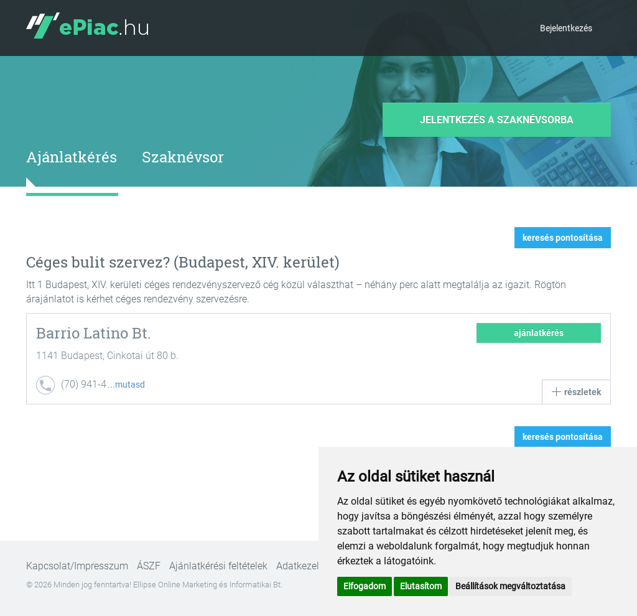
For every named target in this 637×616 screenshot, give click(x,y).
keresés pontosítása (563, 238)
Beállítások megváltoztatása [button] (510, 586)
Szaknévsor (183, 157)
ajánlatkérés (539, 333)
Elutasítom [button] (421, 586)
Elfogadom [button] (364, 586)
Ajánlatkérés (71, 157)
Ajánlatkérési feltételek (218, 566)
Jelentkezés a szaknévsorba (497, 120)
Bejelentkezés (566, 28)
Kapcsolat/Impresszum (77, 566)
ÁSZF (148, 566)
